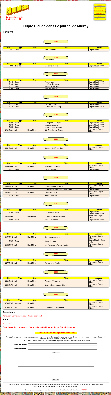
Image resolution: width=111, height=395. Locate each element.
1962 (56, 228)
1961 (56, 203)
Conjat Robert (33, 316)
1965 (56, 294)
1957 (56, 114)
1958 (56, 139)
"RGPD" (84, 392)
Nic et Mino (7, 323)
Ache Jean (7, 316)
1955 (56, 74)
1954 (56, 58)
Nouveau (99, 5)
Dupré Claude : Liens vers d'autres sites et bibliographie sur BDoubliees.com (39, 327)
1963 (56, 254)
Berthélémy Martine (19, 316)
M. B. (41, 316)
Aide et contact (99, 19)
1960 (56, 177)
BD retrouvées (100, 13)
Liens (99, 16)
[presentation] (56, 375)
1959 (56, 157)
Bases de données (100, 8)
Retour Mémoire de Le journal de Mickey (56, 333)
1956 (56, 96)
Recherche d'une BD (100, 10)
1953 (56, 41)
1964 (56, 272)
